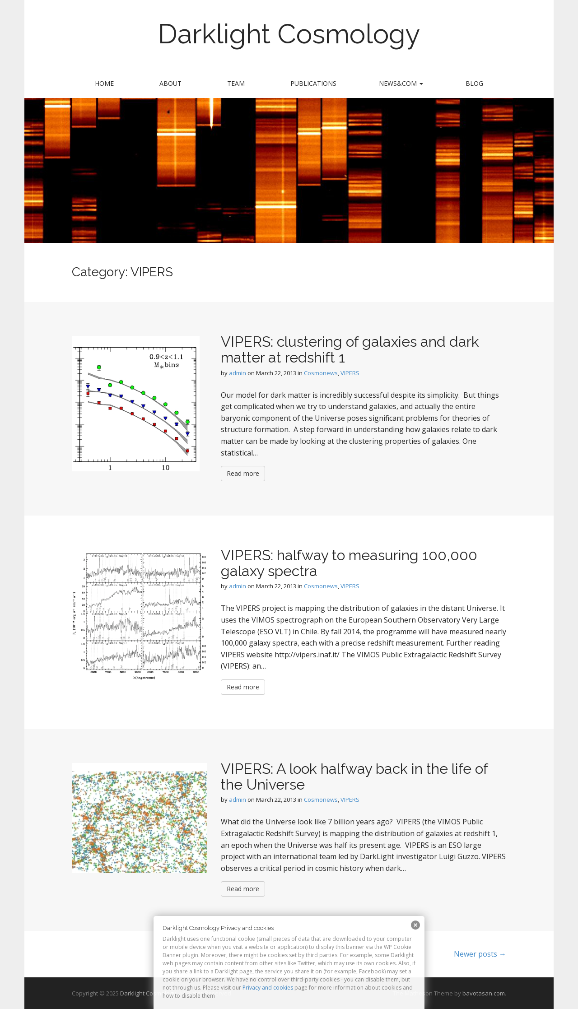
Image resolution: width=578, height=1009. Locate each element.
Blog (474, 83)
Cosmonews (321, 373)
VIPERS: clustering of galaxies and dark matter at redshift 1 (350, 349)
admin (237, 373)
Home (104, 83)
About (170, 83)
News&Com (401, 83)
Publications (313, 83)
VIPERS (349, 373)
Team (236, 83)
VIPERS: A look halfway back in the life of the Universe (354, 776)
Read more (243, 473)
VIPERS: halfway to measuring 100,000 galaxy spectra (349, 563)
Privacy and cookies (267, 987)
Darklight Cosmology (289, 34)
